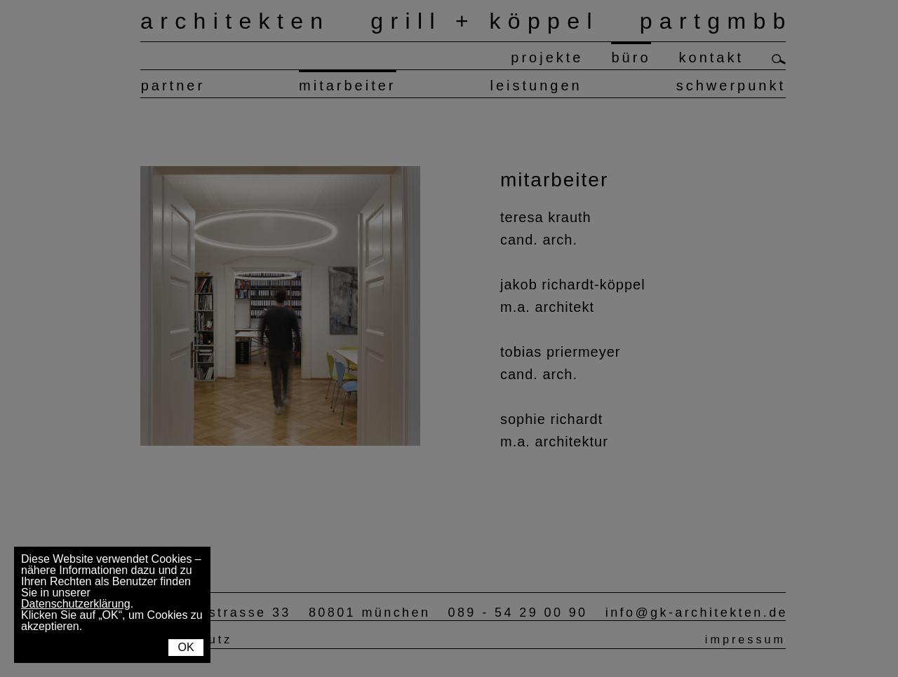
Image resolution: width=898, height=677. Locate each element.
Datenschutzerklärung (75, 604)
